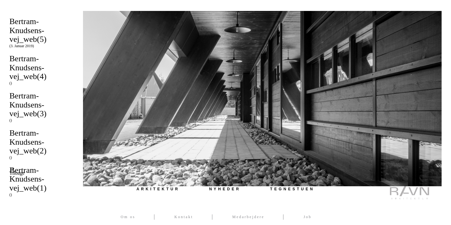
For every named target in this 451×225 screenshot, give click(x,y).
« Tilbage (12, 171)
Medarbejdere (248, 217)
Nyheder (225, 189)
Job (307, 217)
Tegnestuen (292, 189)
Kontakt (183, 217)
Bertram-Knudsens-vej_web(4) (41, 69)
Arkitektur (158, 189)
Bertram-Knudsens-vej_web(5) (41, 32)
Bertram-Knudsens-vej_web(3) (41, 106)
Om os (128, 217)
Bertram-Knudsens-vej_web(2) (41, 144)
